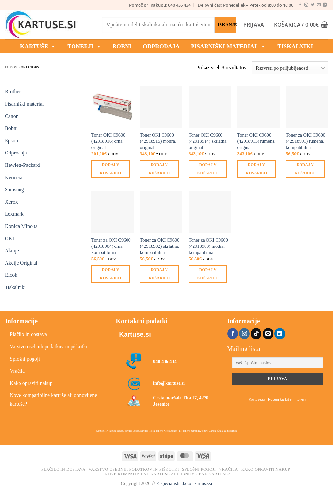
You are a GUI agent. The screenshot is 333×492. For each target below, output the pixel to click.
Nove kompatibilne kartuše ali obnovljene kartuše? (53, 399)
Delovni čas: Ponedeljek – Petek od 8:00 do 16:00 (245, 5)
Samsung (14, 189)
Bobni (11, 128)
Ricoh (11, 275)
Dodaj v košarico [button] (110, 169)
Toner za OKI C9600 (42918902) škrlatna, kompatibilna (159, 246)
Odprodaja (16, 152)
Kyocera (13, 177)
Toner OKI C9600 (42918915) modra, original (158, 141)
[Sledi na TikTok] (256, 333)
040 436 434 (165, 361)
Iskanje (227, 24)
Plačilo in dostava (28, 334)
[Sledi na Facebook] (300, 5)
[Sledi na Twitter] (312, 5)
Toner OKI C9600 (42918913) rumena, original (256, 141)
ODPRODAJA (161, 46)
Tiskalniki (295, 46)
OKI (9, 238)
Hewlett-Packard (22, 165)
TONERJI (84, 46)
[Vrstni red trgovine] (290, 67)
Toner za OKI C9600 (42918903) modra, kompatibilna (208, 246)
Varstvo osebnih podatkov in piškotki (48, 346)
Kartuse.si (135, 334)
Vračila (17, 371)
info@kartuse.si (169, 383)
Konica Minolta (21, 226)
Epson (11, 140)
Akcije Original (21, 263)
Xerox (11, 202)
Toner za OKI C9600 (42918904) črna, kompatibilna (111, 246)
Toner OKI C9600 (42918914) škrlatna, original (208, 141)
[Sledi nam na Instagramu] (306, 5)
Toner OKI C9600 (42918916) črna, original (108, 141)
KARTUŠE (38, 46)
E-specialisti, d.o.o (173, 483)
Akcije (12, 250)
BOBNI (122, 46)
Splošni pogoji (25, 359)
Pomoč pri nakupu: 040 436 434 (160, 5)
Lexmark (14, 214)
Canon (12, 116)
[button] (253, 25)
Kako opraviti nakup (31, 383)
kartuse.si (203, 483)
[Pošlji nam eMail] (319, 5)
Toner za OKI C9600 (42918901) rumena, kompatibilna (305, 141)
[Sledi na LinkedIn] (325, 5)
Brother (13, 91)
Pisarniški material (228, 46)
